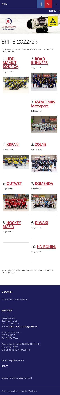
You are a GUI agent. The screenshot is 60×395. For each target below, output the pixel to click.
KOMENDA (44, 183)
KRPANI (12, 144)
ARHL (4, 4)
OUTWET (14, 183)
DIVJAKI (41, 223)
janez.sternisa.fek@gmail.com (23, 326)
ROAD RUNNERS (39, 61)
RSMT (5, 366)
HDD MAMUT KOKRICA (10, 63)
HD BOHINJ (46, 247)
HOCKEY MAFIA (12, 225)
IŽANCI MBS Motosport (43, 104)
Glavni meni (56, 4)
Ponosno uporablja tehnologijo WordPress (19, 391)
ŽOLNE (40, 144)
